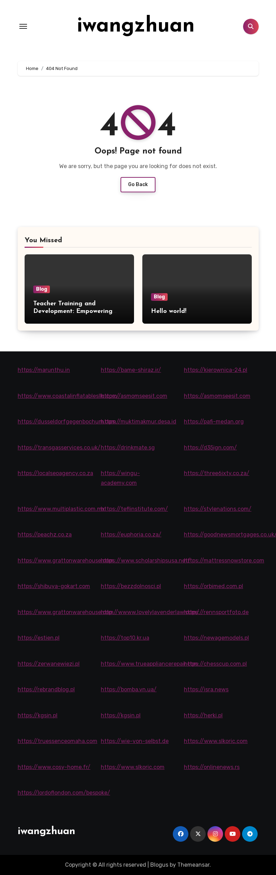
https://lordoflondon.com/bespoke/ (64, 792)
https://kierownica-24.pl (215, 370)
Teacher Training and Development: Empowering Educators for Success (73, 311)
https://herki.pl (203, 715)
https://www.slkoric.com (216, 741)
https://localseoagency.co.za (55, 473)
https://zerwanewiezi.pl (49, 663)
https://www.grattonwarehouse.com (66, 560)
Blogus (159, 864)
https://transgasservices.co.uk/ (59, 447)
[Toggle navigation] (23, 26)
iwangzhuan (136, 26)
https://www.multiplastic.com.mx (61, 509)
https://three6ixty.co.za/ (216, 473)
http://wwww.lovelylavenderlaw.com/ (150, 612)
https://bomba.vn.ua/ (129, 689)
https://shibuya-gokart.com (54, 586)
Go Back (138, 184)
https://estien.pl (39, 638)
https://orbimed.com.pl (213, 586)
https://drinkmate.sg (128, 447)
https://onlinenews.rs (212, 767)
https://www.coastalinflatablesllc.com (67, 396)
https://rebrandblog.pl (46, 689)
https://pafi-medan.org (214, 421)
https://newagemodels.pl (216, 638)
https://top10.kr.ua (125, 638)
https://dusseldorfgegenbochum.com (67, 421)
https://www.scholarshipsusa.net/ (145, 560)
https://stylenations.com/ (217, 509)
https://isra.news (206, 689)
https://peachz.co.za (45, 534)
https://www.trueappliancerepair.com (149, 663)
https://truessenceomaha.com (57, 741)
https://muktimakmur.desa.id (138, 421)
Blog (41, 289)
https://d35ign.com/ (210, 447)
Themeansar (193, 864)
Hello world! (168, 311)
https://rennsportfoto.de (216, 612)
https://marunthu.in (44, 370)
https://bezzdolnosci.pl (131, 586)
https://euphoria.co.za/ (131, 534)
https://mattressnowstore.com (224, 560)
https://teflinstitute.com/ (134, 509)
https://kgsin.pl (37, 715)
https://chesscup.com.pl (215, 663)
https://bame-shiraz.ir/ (131, 370)
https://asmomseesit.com (134, 396)
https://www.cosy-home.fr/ (54, 767)
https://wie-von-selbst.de (135, 741)
